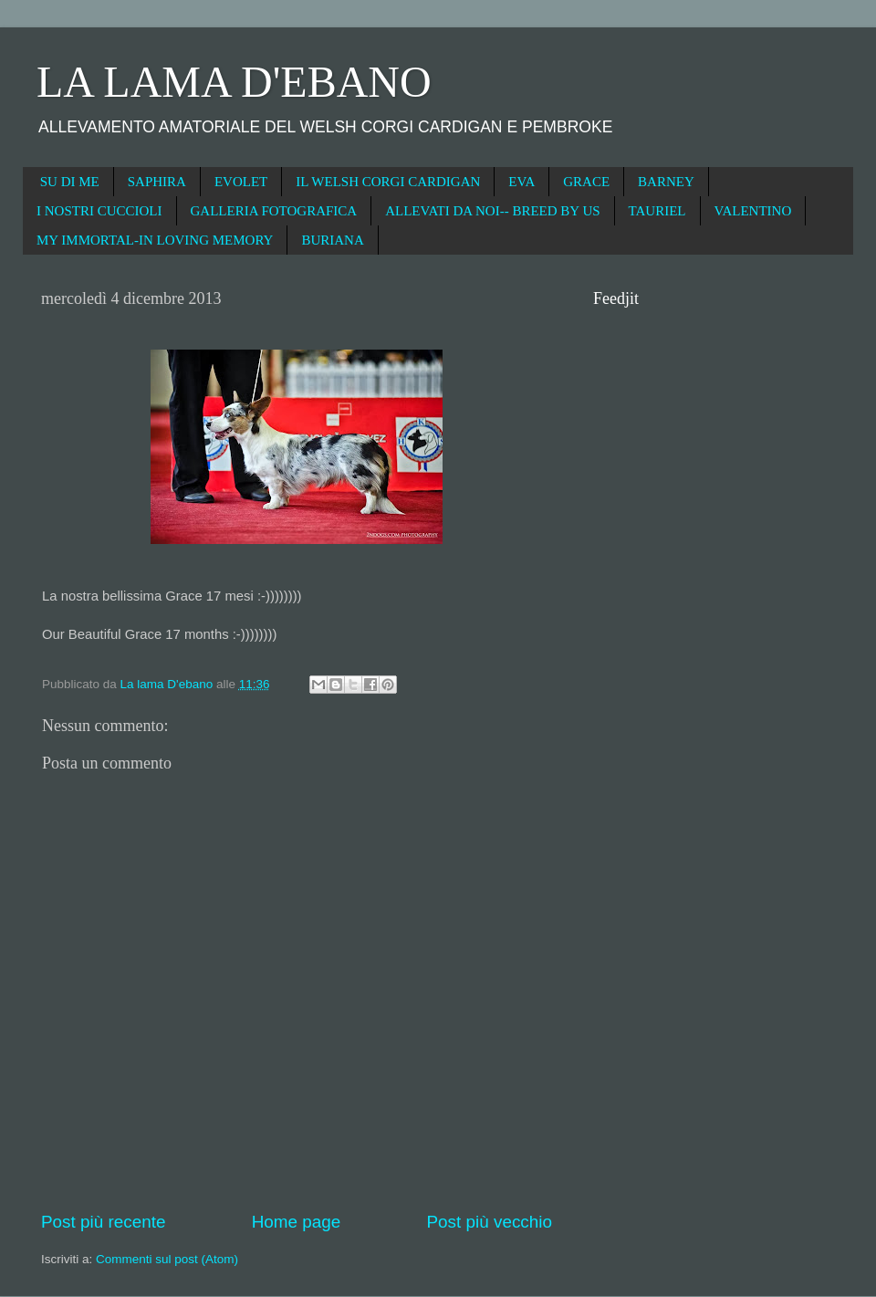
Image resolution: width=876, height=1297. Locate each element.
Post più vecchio (489, 1221)
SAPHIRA (157, 181)
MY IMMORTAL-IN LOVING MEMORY (154, 240)
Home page (296, 1221)
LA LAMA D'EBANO (234, 82)
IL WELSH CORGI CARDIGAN (388, 181)
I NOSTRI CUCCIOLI (99, 211)
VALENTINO (753, 211)
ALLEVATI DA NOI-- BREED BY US (492, 211)
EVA (521, 181)
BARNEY (666, 181)
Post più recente (103, 1221)
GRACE (586, 181)
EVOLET (240, 181)
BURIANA (332, 240)
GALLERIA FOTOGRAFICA (274, 211)
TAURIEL (657, 211)
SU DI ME (69, 181)
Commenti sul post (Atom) (167, 1259)
